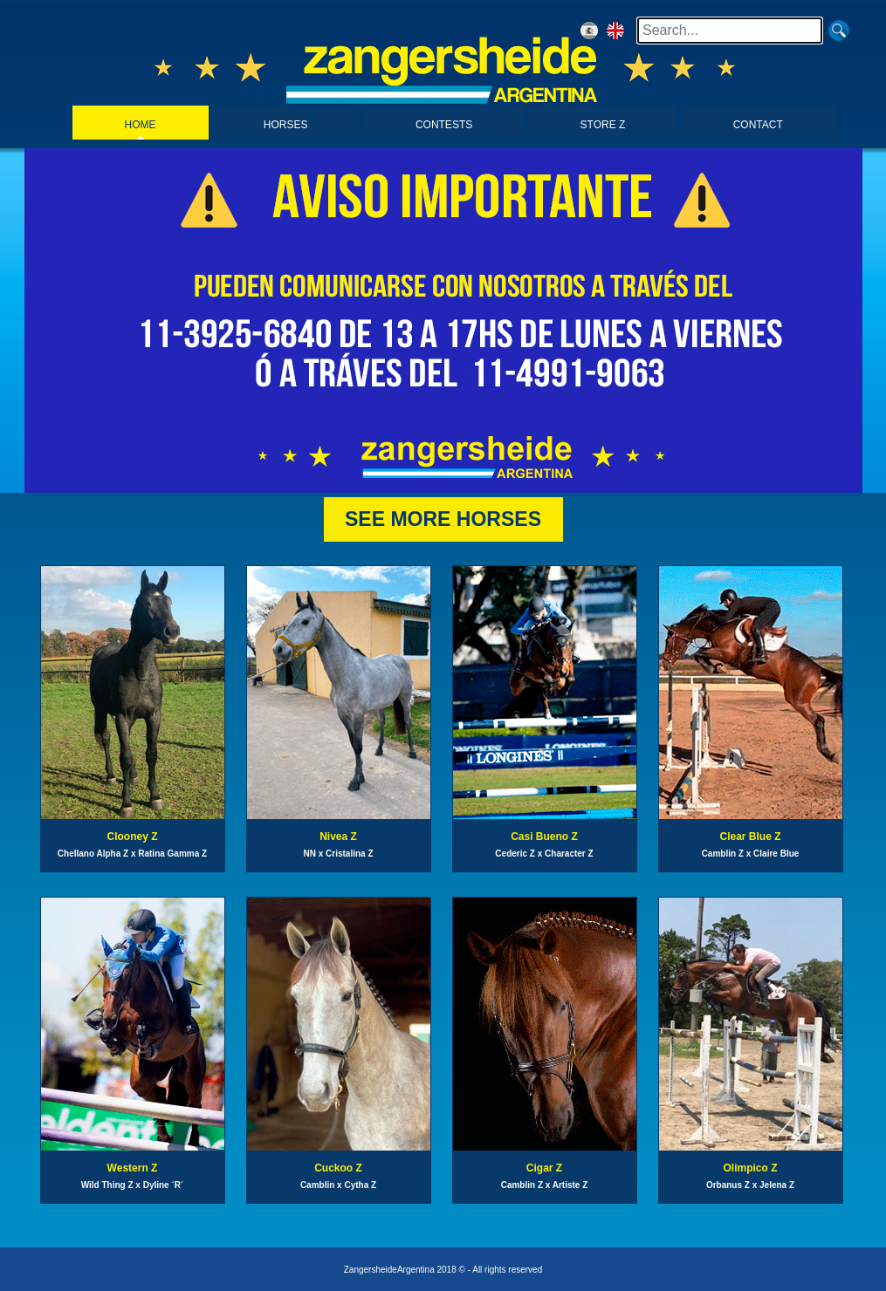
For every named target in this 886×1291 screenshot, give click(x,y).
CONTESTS (444, 125)
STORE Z (603, 125)
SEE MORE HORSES (443, 519)
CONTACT (758, 125)
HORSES (286, 125)
